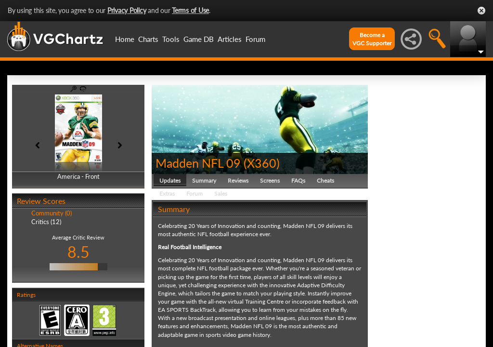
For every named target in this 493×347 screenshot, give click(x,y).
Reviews (238, 180)
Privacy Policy (126, 10)
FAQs (298, 180)
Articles (230, 39)
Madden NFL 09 (198, 163)
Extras (167, 193)
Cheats (325, 180)
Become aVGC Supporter (371, 39)
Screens (270, 180)
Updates (170, 180)
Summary (204, 180)
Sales (220, 193)
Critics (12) (46, 222)
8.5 (78, 251)
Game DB (198, 39)
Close (481, 10)
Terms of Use (190, 10)
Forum (255, 39)
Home (124, 39)
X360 (261, 163)
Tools (171, 39)
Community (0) (51, 213)
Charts (148, 39)
